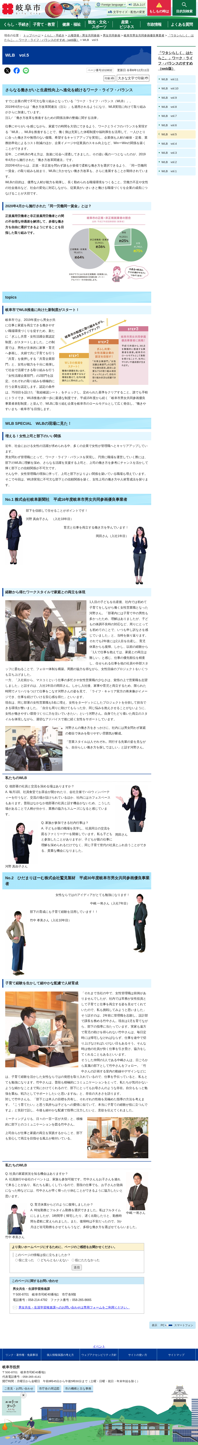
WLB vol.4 (169, 143)
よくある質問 (182, 24)
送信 (77, 1267)
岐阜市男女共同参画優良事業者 (144, 35)
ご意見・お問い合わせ (18, 1388)
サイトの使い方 (137, 1354)
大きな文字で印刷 (131, 78)
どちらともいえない (54, 1260)
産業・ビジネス (126, 24)
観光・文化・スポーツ (99, 24)
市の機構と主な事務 (78, 1388)
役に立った (26, 1260)
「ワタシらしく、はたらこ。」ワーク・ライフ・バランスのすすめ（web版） (175, 61)
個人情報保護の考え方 (60, 1354)
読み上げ (139, 4)
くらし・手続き (16, 24)
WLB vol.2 (169, 162)
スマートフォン (183, 1325)
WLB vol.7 (169, 115)
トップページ (32, 35)
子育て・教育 (44, 24)
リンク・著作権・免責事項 (21, 1354)
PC (163, 1325)
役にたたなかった (87, 1260)
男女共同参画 (111, 35)
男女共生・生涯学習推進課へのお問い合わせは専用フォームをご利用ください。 (74, 1307)
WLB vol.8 (169, 106)
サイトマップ (176, 1354)
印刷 (107, 78)
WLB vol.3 (169, 152)
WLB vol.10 (169, 88)
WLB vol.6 (169, 125)
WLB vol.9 (169, 97)
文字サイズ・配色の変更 (129, 12)
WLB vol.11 (169, 79)
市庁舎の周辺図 (49, 1388)
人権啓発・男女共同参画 (84, 35)
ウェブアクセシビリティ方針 (99, 1354)
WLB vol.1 (169, 171)
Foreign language (112, 4)
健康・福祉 (71, 24)
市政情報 (154, 24)
